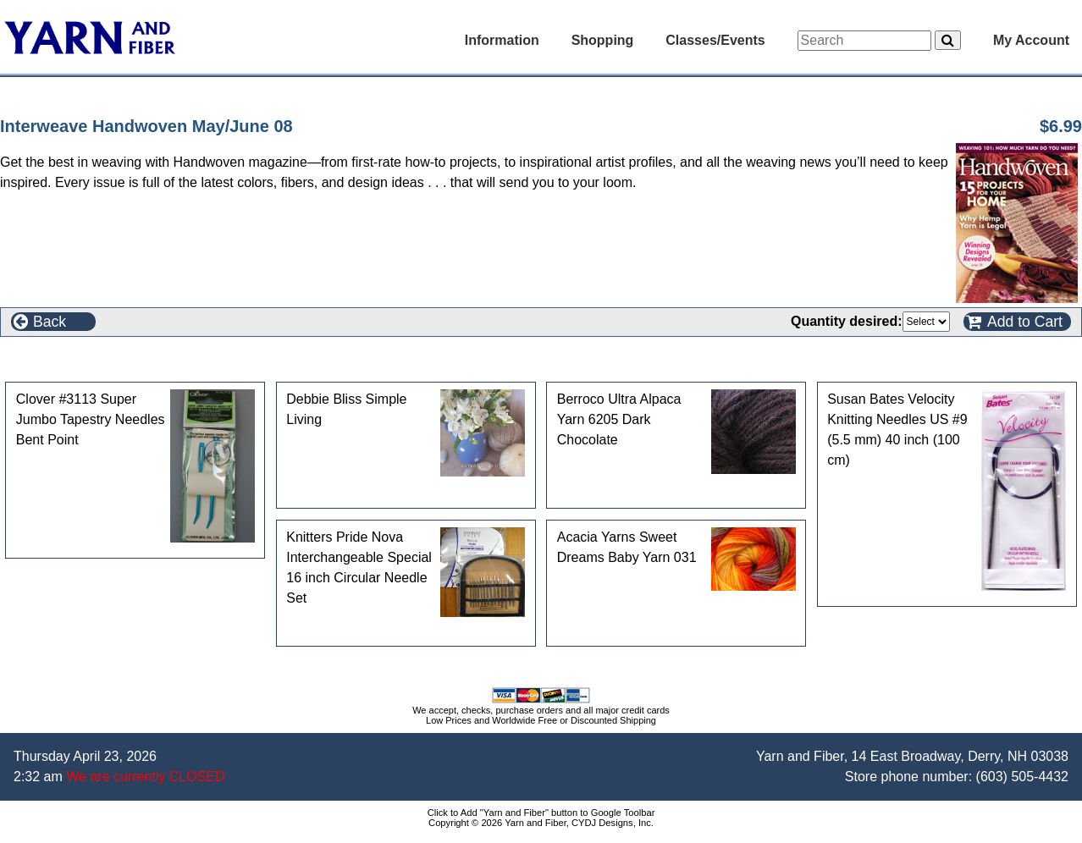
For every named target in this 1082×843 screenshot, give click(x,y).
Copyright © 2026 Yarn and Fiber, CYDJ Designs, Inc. (541, 823)
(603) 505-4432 (1022, 776)
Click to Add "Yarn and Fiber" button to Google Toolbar (541, 812)
